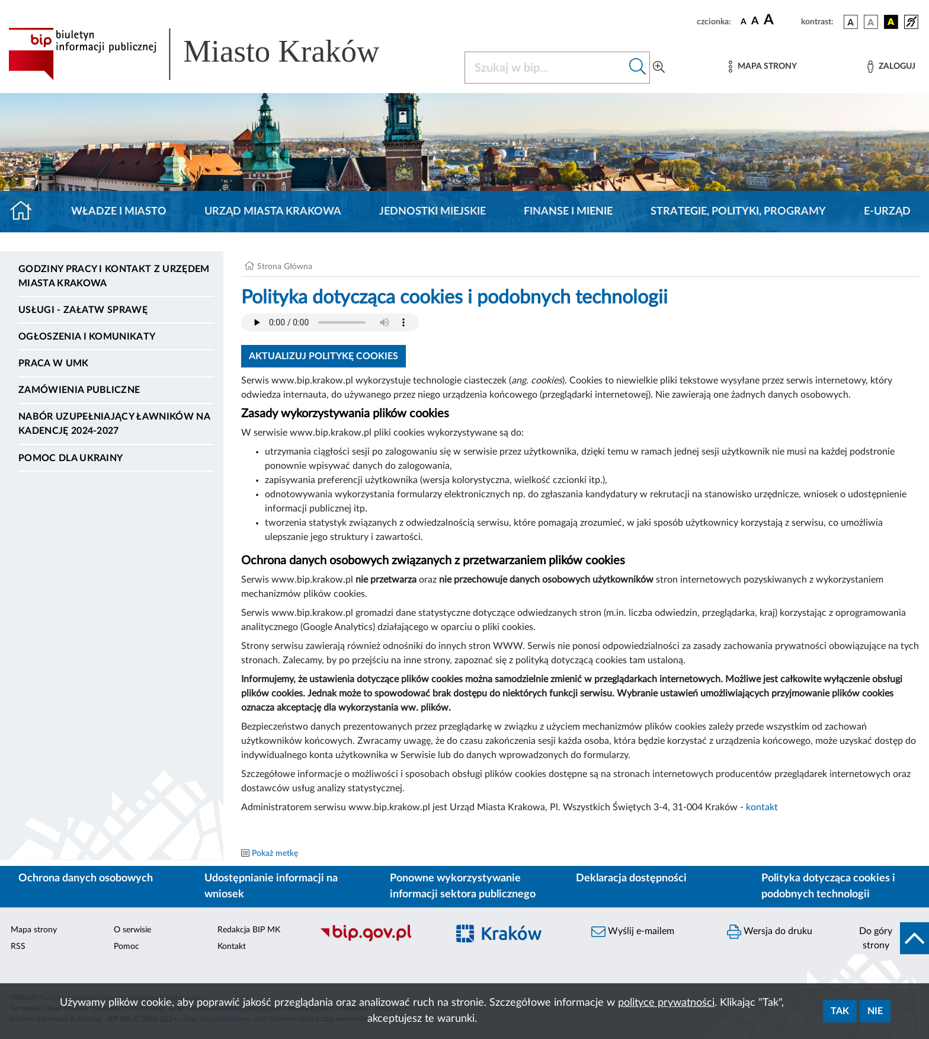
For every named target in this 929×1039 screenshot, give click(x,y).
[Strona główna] (26, 212)
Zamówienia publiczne (79, 390)
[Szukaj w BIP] (545, 68)
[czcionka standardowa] (743, 21)
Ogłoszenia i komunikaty (86, 336)
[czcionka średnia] (755, 22)
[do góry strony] (890, 938)
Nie (875, 1011)
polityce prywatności (666, 1003)
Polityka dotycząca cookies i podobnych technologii (828, 886)
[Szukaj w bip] (638, 68)
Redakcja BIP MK (248, 930)
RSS (18, 946)
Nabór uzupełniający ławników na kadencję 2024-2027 (114, 424)
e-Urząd (887, 211)
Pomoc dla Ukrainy (70, 458)
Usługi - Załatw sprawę (83, 310)
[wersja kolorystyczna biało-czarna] (871, 22)
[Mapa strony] (762, 66)
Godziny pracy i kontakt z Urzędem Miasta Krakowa (114, 276)
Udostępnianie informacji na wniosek (271, 886)
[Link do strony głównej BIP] (211, 54)
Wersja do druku (769, 932)
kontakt (762, 807)
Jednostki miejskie (432, 211)
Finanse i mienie (568, 211)
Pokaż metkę (275, 853)
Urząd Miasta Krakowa (272, 211)
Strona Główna (284, 267)
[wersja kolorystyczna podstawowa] (851, 22)
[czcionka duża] (781, 20)
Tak (840, 1011)
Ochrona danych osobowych (85, 878)
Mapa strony (34, 930)
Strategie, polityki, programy (738, 211)
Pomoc (126, 946)
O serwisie (132, 930)
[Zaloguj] (891, 66)
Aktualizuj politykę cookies (323, 356)
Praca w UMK (53, 363)
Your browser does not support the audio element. (330, 322)
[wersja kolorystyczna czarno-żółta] (891, 22)
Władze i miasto (118, 211)
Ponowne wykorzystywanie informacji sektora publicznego (463, 886)
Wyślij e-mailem (632, 932)
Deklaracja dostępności (631, 878)
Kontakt (231, 946)
